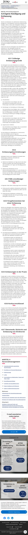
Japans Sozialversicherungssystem (11, 388)
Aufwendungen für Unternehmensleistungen (12, 393)
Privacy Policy (18, 527)
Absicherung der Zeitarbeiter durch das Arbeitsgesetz (14, 397)
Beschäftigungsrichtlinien (9, 381)
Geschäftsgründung (15, 522)
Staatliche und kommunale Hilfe (12, 524)
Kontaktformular (9, 490)
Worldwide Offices (20, 460)
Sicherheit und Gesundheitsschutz (11, 383)
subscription (14, 431)
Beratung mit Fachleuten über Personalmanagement (14, 399)
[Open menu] (26, 2)
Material (20, 524)
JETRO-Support (23, 522)
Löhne (5, 374)
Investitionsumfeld (5, 522)
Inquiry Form (7, 468)
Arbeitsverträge (7, 372)
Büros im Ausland (23, 493)
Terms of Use (9, 527)
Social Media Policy (14, 529)
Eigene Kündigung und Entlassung (11, 386)
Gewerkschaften (5, 395)
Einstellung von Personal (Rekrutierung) (12, 370)
